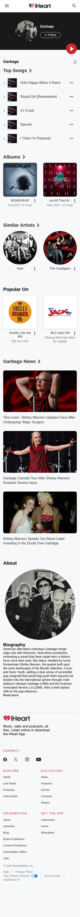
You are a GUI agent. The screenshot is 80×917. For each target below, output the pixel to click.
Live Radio (9, 783)
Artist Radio (10, 796)
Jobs (6, 858)
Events (45, 789)
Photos (45, 802)
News (44, 777)
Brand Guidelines (14, 839)
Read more (11, 695)
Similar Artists (21, 225)
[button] (71, 48)
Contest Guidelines (15, 845)
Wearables (47, 832)
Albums (14, 157)
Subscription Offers (15, 851)
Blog (6, 832)
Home (45, 826)
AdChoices (11, 879)
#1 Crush (27, 110)
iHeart (7, 777)
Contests (46, 796)
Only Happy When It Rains (40, 82)
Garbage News (22, 361)
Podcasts (9, 789)
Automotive (48, 819)
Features (46, 783)
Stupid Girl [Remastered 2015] (41, 96)
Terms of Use (52, 875)
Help (6, 871)
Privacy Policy (24, 871)
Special (25, 124)
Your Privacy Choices (20, 875)
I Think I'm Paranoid (35, 138)
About (6, 819)
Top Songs (18, 70)
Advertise (9, 826)
